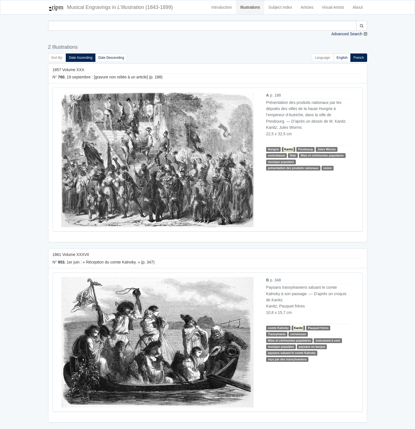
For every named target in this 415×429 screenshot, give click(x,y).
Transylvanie (277, 334)
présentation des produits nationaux (293, 168)
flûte (293, 155)
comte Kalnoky (278, 328)
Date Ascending (80, 58)
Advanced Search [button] (346, 34)
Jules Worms (326, 149)
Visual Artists (333, 7)
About (358, 7)
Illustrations (250, 7)
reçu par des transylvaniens (287, 359)
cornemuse (298, 334)
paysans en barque (312, 346)
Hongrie (273, 149)
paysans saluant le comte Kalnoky (292, 353)
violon (327, 168)
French (358, 58)
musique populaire (281, 162)
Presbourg (305, 149)
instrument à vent (328, 340)
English (342, 58)
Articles (307, 7)
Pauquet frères (318, 328)
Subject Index (280, 7)
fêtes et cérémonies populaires (322, 155)
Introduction (221, 7)
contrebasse (276, 155)
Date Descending (111, 58)
